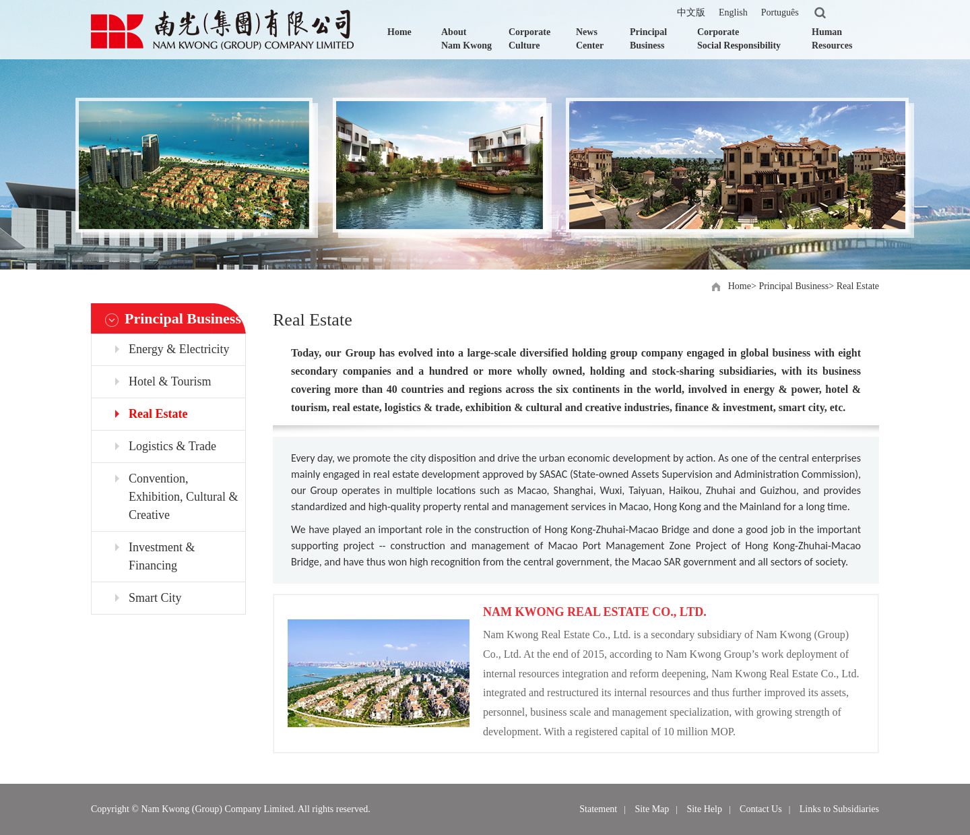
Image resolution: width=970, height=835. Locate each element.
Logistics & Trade (172, 446)
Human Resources (832, 39)
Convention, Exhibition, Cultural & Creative (183, 497)
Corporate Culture (529, 39)
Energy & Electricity (179, 349)
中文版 (691, 12)
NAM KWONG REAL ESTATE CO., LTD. (595, 612)
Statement (598, 809)
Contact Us (761, 809)
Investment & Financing (162, 556)
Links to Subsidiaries (839, 809)
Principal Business (648, 39)
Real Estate (858, 286)
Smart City (155, 598)
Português (780, 12)
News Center (590, 39)
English (733, 12)
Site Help (704, 809)
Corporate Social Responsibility (739, 39)
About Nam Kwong (466, 39)
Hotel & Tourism (170, 381)
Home (399, 32)
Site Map (652, 809)
